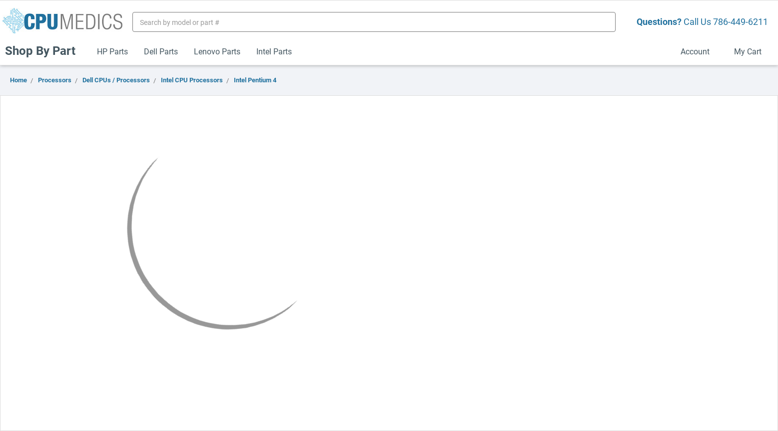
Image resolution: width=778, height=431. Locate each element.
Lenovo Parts (217, 51)
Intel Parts (274, 51)
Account (699, 51)
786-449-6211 (740, 21)
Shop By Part (44, 50)
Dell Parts (161, 51)
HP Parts (112, 51)
